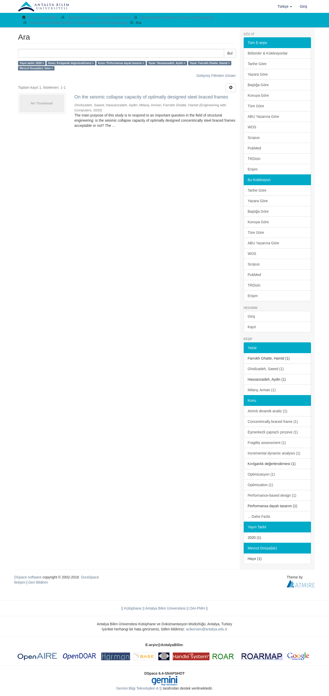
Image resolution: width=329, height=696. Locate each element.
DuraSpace (90, 577)
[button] (285, 6)
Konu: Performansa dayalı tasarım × (121, 63)
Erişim (253, 169)
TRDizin (254, 159)
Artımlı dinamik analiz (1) (267, 411)
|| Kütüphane (131, 608)
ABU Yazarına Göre (263, 116)
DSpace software (28, 577)
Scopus (254, 138)
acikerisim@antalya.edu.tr (206, 629)
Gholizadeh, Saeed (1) (266, 369)
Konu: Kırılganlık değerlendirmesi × (71, 63)
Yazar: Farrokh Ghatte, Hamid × (210, 63)
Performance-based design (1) (272, 495)
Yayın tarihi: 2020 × (32, 63)
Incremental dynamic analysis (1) (274, 453)
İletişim (19, 582)
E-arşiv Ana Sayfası (43, 17)
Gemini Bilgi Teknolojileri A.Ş (139, 688)
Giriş (251, 316)
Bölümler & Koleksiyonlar (268, 53)
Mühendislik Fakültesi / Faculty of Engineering (177, 17)
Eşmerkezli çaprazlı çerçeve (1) (273, 432)
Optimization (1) (260, 485)
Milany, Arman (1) (262, 390)
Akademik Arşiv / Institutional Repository (100, 17)
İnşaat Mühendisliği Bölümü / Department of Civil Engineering (79, 23)
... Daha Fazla (259, 516)
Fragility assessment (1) (267, 443)
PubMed (254, 148)
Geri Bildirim (38, 582)
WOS (252, 127)
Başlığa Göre (258, 85)
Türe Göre (256, 106)
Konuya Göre (258, 95)
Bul (229, 53)
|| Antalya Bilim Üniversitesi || (165, 608)
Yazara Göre (258, 74)
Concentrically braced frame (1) (273, 422)
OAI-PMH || (198, 608)
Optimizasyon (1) (261, 474)
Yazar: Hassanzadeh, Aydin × (166, 63)
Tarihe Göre (257, 64)
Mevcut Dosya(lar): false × (36, 68)
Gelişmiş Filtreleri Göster (216, 76)
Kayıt (252, 327)
